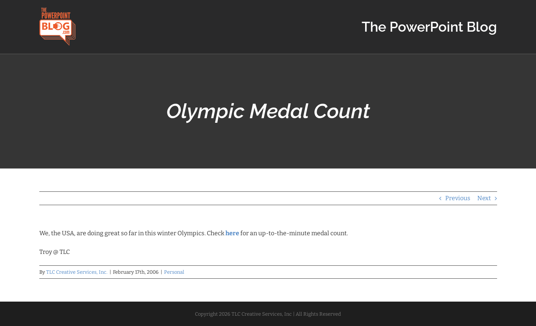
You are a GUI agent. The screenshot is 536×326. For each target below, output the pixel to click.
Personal (174, 272)
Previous (457, 198)
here (232, 233)
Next (484, 198)
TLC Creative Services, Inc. (77, 272)
